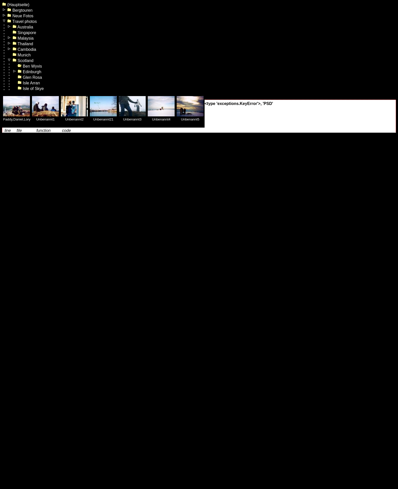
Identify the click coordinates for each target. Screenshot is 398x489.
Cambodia (24, 49)
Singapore (24, 32)
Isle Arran (29, 83)
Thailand (22, 44)
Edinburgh (29, 72)
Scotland (23, 60)
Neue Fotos (20, 16)
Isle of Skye (31, 88)
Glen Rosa (30, 77)
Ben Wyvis (30, 66)
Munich (21, 55)
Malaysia (23, 38)
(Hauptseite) (15, 5)
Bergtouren (19, 10)
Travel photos (22, 21)
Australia (22, 27)
